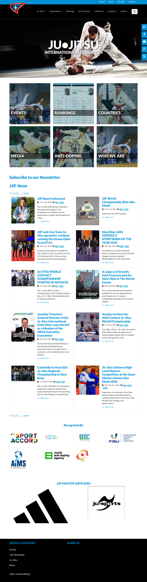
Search (102, 2)
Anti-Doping (83, 11)
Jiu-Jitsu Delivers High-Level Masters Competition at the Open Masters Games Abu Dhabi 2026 (118, 374)
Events (12, 550)
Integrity (111, 11)
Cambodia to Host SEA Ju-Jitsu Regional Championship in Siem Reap (52, 373)
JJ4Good (98, 11)
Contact (132, 2)
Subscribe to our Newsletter (34, 177)
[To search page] (135, 11)
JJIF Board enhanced (51, 198)
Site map (121, 2)
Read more (45, 221)
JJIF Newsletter (17, 555)
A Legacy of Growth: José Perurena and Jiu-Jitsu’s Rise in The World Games (118, 277)
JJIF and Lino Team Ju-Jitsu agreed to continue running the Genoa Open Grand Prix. (53, 237)
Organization (55, 11)
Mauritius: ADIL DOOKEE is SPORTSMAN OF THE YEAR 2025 (116, 237)
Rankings (70, 11)
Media (123, 11)
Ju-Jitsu (40, 11)
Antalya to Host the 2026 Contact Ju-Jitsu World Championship (116, 317)
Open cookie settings (19, 574)
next (26, 193)
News (111, 2)
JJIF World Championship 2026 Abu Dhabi (118, 202)
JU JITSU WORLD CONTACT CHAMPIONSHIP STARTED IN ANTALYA (52, 277)
